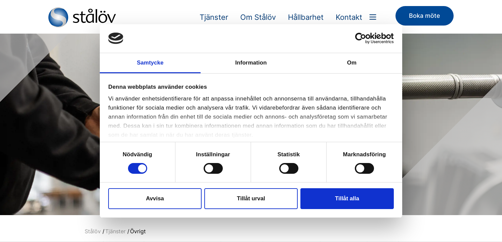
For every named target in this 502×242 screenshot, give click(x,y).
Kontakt (349, 17)
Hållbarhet (306, 17)
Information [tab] (251, 62)
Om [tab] (352, 62)
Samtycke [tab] (150, 62)
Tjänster (214, 17)
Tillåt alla (347, 198)
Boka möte (424, 15)
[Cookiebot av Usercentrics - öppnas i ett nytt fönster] (364, 38)
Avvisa (155, 198)
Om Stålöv (258, 17)
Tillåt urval (251, 198)
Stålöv (93, 231)
